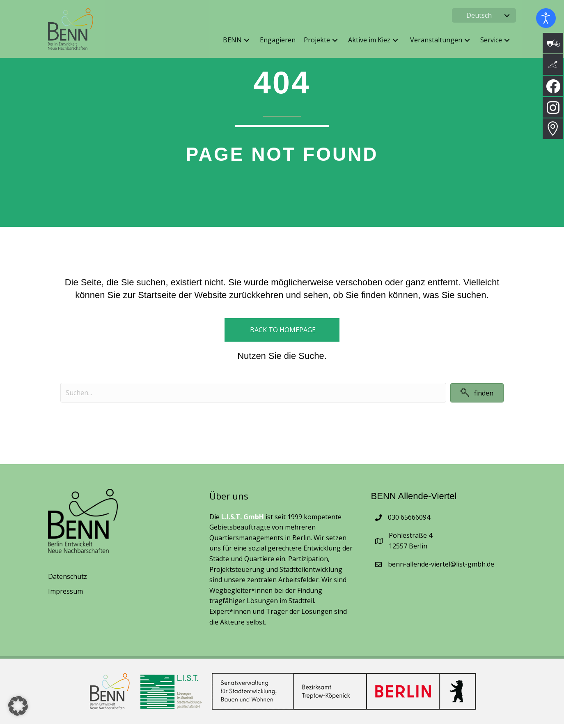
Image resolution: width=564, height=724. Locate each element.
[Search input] (253, 392)
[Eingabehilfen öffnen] (546, 18)
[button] (507, 15)
